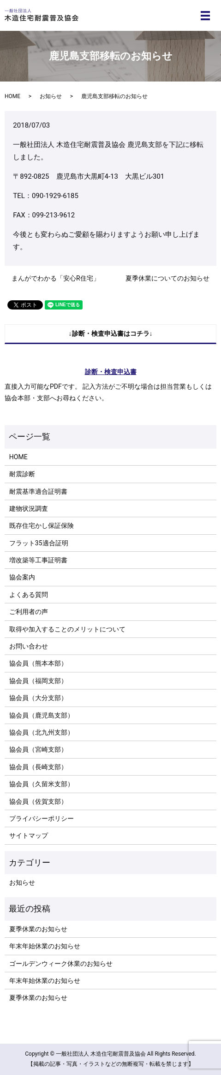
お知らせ (51, 96)
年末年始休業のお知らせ (44, 946)
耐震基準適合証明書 (38, 491)
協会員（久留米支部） (41, 784)
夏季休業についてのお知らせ (167, 278)
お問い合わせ (28, 646)
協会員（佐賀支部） (38, 801)
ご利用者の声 (28, 611)
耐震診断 (22, 474)
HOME (12, 96)
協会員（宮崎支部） (38, 749)
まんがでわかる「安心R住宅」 (56, 278)
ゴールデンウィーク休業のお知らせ (61, 963)
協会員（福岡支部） (38, 680)
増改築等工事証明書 (38, 560)
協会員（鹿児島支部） (41, 715)
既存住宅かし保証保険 (41, 525)
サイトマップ (28, 835)
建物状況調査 (28, 508)
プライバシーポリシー (41, 818)
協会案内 (22, 577)
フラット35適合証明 (38, 543)
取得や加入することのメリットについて (67, 629)
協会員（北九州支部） (41, 732)
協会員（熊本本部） (38, 663)
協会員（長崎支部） (38, 767)
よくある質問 (28, 594)
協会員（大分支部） (38, 697)
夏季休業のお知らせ (38, 929)
